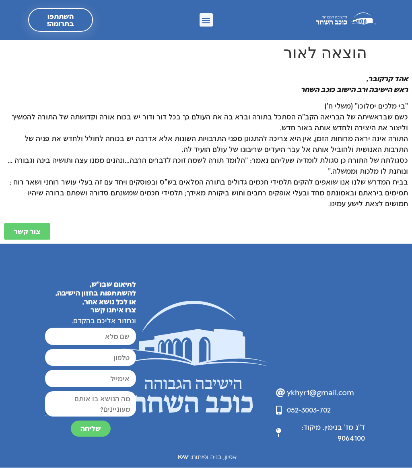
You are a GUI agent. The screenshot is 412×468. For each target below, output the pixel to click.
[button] (206, 20)
